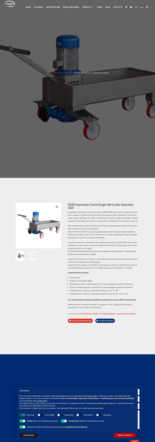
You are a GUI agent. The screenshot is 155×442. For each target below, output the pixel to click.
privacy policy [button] (92, 396)
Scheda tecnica (106, 321)
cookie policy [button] (42, 401)
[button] (57, 207)
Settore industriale (126, 314)
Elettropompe (66, 73)
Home (48, 73)
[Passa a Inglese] (136, 10)
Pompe (55, 73)
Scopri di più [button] (28, 435)
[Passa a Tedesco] (142, 10)
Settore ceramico (107, 314)
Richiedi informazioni (81, 321)
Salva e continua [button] (125, 435)
